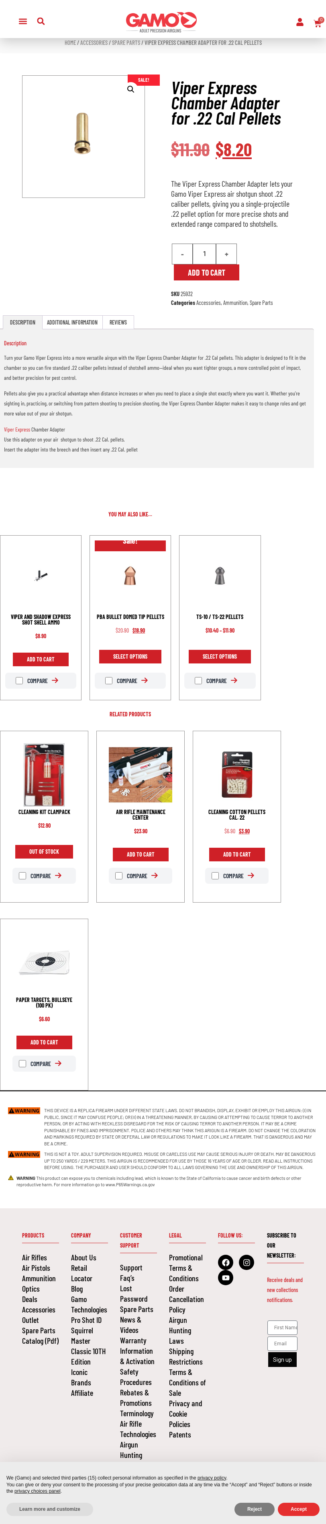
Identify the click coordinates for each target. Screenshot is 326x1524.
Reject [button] (254, 1509)
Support (131, 1267)
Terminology (137, 1413)
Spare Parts (126, 42)
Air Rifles (34, 1257)
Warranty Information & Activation (137, 1350)
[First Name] (282, 1327)
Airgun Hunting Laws (131, 1454)
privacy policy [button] (212, 1478)
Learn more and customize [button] (49, 1509)
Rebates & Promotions (136, 1397)
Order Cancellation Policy (186, 1299)
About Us (83, 1257)
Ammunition (235, 302)
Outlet (30, 1319)
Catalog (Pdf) (40, 1340)
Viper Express (17, 429)
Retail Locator (81, 1273)
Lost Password (134, 1293)
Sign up (282, 1360)
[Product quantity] (204, 254)
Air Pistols (36, 1267)
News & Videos (130, 1324)
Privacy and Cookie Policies (185, 1413)
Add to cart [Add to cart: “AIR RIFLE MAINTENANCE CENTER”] (141, 854)
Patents (180, 1434)
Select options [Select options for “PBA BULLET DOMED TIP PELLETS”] (130, 656)
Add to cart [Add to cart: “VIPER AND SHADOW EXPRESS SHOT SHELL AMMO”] (41, 659)
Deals (29, 1299)
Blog (77, 1288)
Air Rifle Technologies (138, 1429)
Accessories (94, 42)
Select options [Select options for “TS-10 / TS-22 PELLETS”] (220, 656)
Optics (31, 1288)
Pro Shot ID (86, 1319)
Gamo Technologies (89, 1304)
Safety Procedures (136, 1377)
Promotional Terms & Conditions (186, 1267)
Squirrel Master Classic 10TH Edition (88, 1345)
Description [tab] (22, 322)
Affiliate (82, 1392)
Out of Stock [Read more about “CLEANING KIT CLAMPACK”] (44, 851)
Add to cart (206, 272)
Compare (32, 680)
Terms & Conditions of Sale (187, 1382)
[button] (23, 21)
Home (70, 42)
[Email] (282, 1344)
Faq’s (127, 1277)
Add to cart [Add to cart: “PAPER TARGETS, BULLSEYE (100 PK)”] (44, 1042)
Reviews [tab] (118, 322)
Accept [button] (299, 1509)
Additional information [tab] (72, 322)
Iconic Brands (81, 1377)
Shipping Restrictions (186, 1356)
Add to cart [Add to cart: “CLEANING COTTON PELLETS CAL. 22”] (237, 854)
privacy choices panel (37, 1491)
